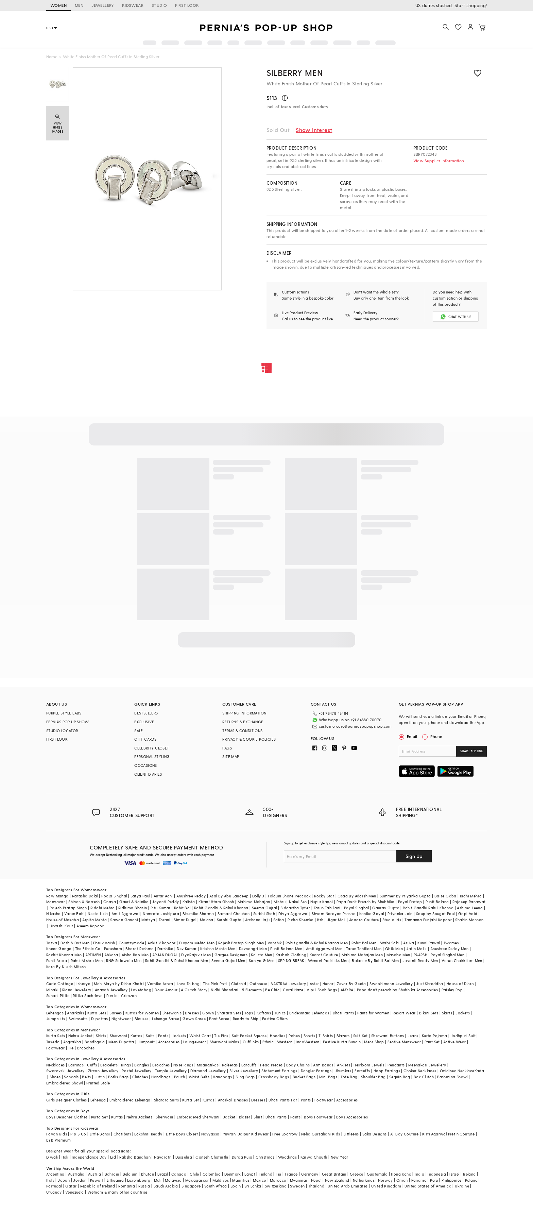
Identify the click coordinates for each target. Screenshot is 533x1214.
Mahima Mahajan (254, 901)
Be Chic (272, 990)
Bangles (141, 1065)
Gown (208, 1013)
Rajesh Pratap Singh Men (241, 943)
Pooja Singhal (114, 896)
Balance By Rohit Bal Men (375, 960)
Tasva (51, 943)
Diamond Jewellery (208, 1070)
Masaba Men (398, 954)
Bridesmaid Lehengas (309, 1013)
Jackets (462, 1013)
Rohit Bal (182, 908)
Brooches (85, 1048)
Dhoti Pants (343, 1013)
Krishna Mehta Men (218, 948)
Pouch (179, 1077)
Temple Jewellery (171, 1070)
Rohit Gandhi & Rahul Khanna (221, 908)
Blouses (142, 1018)
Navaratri (163, 1157)
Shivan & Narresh (84, 901)
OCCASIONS (145, 765)
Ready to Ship (246, 1018)
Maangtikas (208, 1065)
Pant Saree (219, 1018)
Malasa (206, 919)
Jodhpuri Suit (463, 1035)
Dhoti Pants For (283, 1100)
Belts (86, 1077)
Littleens (351, 1134)
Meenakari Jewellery (427, 1065)
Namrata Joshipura (161, 913)
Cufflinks (251, 1042)
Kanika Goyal (371, 913)
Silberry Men (294, 73)
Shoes (55, 1077)
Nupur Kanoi (321, 901)
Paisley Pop (452, 990)
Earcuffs (249, 1065)
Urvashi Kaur (61, 926)
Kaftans (264, 1013)
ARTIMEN (93, 954)
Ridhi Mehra (471, 896)
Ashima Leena (470, 908)
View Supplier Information (438, 160)
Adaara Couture (364, 919)
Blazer (244, 1117)
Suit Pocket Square (249, 1035)
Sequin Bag (399, 1077)
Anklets (343, 1065)
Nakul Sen (298, 901)
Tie (70, 1048)
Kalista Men (261, 954)
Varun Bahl (74, 913)
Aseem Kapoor (90, 926)
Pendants (396, 1065)
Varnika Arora (160, 983)
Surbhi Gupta (229, 919)
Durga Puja (242, 1157)
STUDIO (159, 5)
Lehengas (55, 1013)
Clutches (140, 1077)
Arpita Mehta (94, 919)
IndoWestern (307, 1042)
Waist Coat (200, 1035)
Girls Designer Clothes (66, 1100)
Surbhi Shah (264, 913)
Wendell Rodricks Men (328, 960)
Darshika (165, 948)
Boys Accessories (352, 1117)
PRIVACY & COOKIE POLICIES (249, 739)
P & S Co (78, 1134)
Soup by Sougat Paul (435, 913)
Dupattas (99, 1018)
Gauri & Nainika (134, 901)
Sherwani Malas (224, 1042)
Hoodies (277, 1035)
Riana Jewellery (76, 990)
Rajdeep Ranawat (469, 901)
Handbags (160, 1077)
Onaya (109, 901)
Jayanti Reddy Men (420, 960)
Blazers (343, 1035)
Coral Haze (293, 990)
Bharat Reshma (139, 948)
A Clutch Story (194, 990)
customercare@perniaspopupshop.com (355, 726)
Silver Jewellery (243, 1070)
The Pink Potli (215, 983)
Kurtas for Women (142, 1013)
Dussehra (183, 1157)
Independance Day (89, 1157)
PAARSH (420, 954)
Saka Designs (374, 1134)
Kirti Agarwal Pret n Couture (448, 1134)
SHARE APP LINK (471, 751)
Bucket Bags (304, 1077)
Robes (294, 1035)
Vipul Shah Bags (322, 990)
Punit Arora (56, 960)
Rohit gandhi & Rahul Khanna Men (317, 943)
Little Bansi (100, 1134)
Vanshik (275, 943)
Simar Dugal (185, 919)
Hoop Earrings (387, 1070)
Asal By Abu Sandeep (229, 896)
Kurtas (136, 1035)
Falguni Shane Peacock (289, 896)
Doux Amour (166, 990)
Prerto (112, 995)
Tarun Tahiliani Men (364, 948)
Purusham (113, 948)
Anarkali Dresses (233, 1100)
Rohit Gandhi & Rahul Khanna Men (176, 960)
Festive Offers (275, 1018)
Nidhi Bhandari (225, 990)
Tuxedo (52, 1042)
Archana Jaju (257, 919)
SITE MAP (230, 756)
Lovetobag (141, 990)
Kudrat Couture (324, 954)
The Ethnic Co (88, 948)
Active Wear (454, 1042)
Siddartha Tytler (295, 908)
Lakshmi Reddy (148, 1134)
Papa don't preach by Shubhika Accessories (397, 990)
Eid (113, 1157)
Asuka (408, 943)
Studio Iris (391, 919)
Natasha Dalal (85, 896)
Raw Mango (57, 896)
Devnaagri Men (253, 948)
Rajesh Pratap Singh (68, 908)
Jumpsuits (55, 1018)
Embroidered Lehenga (130, 1100)
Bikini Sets (428, 1013)
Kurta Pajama (434, 1035)
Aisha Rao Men (135, 954)
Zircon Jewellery (103, 1070)
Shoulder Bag (373, 1077)
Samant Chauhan (234, 913)
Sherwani (118, 1035)
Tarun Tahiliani (327, 908)
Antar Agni (163, 896)
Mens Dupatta (121, 1042)
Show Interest (314, 130)
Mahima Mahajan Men (362, 954)
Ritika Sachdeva (88, 995)
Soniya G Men (262, 960)
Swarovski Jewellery (65, 1070)
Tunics (280, 1013)
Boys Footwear (318, 1117)
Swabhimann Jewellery (391, 983)
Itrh (320, 919)
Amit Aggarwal (125, 913)
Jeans (413, 1035)
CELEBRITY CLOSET (151, 748)
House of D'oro (460, 983)
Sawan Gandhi (124, 919)
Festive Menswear (404, 1042)
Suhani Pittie (57, 995)
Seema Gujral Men (228, 960)
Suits (150, 1035)
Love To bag (188, 983)
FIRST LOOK (187, 5)
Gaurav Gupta (385, 908)
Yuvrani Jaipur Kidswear (246, 1134)
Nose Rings (183, 1065)
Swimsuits (78, 1018)
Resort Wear (404, 1013)
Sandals (71, 1077)
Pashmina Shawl (452, 1077)
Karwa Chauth (313, 1157)
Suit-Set (360, 1035)
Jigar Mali (336, 919)
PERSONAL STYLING (152, 756)
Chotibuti (122, 1134)
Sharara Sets (229, 1013)
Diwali (52, 1157)
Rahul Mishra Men (87, 960)
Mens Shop (374, 1042)
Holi (65, 1157)
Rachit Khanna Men (64, 954)
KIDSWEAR (132, 5)
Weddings (287, 1157)
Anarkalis (75, 1013)
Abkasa (111, 954)
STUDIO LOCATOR (62, 730)
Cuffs (92, 1065)
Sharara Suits (166, 1100)
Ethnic (268, 1042)
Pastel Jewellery (136, 1070)
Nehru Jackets (139, 1117)
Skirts (447, 1013)
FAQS (227, 748)
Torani (164, 919)
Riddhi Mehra (102, 908)
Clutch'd (238, 983)
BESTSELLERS (146, 713)
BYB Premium (58, 1140)
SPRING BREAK (291, 960)
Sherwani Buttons (387, 1035)
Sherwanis (172, 1013)
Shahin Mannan (469, 919)
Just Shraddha (429, 983)
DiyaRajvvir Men (196, 954)
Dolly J (258, 896)
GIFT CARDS (145, 739)
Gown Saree (194, 1018)
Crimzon (129, 995)
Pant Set (432, 1042)
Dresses (192, 1013)
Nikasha (53, 913)
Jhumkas (343, 1070)
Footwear (55, 1048)
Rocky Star (324, 896)
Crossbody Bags (273, 1077)
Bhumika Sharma (198, 913)
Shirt (258, 1117)
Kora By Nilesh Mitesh (66, 966)
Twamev (451, 943)
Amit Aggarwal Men (324, 948)
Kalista (189, 901)
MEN (79, 5)
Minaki (52, 990)
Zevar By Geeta (351, 983)
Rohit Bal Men (364, 943)
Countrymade (131, 943)
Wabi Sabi (390, 943)
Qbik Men (394, 948)
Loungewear (194, 1042)
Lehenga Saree (165, 1018)
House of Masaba (62, 919)
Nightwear (121, 1018)
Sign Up (414, 856)
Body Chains (298, 1065)
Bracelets (109, 1065)
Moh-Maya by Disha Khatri (119, 983)
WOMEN (58, 5)
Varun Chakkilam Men (462, 960)
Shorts (309, 1035)
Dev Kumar (187, 948)
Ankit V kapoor (162, 943)
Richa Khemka (301, 919)
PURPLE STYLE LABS (64, 713)
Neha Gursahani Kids (320, 1134)
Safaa (278, 919)
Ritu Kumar (161, 908)
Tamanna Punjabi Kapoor (428, 919)
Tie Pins (221, 1035)
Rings (126, 1065)
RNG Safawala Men (123, 960)
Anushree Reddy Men (449, 948)
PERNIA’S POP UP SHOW (67, 722)
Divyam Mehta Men (196, 943)
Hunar (328, 983)
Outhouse (258, 983)
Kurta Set (190, 1100)
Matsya (148, 919)
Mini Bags (328, 1077)
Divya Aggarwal (293, 913)
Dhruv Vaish (104, 943)
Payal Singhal (356, 908)
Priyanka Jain (400, 913)
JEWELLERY (102, 5)
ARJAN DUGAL (164, 954)
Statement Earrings (279, 1070)
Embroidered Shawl (64, 1083)
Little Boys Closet (182, 1134)
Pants (163, 1035)
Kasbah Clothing (291, 954)
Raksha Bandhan (135, 1157)
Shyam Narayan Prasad (334, 913)
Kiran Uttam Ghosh (216, 901)
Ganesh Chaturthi (211, 1157)
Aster (314, 983)
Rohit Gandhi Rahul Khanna (428, 908)
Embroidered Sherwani (198, 1117)
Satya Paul (140, 896)
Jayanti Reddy (165, 901)
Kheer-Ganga (58, 948)
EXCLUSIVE (144, 722)
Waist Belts (199, 1077)
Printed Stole (98, 1083)
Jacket (229, 1117)
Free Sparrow (285, 1134)
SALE (138, 730)
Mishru (280, 901)
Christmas (265, 1157)
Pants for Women (373, 1013)
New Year (339, 1157)
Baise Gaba (445, 896)
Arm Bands (323, 1065)
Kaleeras (230, 1065)
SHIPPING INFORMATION (244, 713)
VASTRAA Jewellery (288, 983)
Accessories (168, 1042)
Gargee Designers (230, 954)
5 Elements (252, 990)
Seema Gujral (264, 908)
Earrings (76, 1065)
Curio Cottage (59, 983)
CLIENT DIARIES (148, 774)
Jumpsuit (146, 1042)
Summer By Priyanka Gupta (405, 896)
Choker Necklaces (419, 1070)
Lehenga (98, 1100)
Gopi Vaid (468, 913)
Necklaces (55, 1065)
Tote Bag (349, 1077)
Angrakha (72, 1042)
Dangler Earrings (316, 1070)
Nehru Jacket (80, 1035)
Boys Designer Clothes (66, 1117)
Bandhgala (95, 1042)
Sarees (115, 1013)
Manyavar (55, 901)
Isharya (83, 983)
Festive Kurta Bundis (342, 1042)
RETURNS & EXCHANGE (242, 722)
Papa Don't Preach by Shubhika (366, 901)
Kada (479, 1070)
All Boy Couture (404, 1134)
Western (284, 1042)
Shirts (101, 1035)
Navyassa (210, 1134)
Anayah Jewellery (111, 990)
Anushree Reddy (191, 896)
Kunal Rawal (428, 943)
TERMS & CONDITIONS (242, 730)
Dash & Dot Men (75, 943)
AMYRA (347, 990)
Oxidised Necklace (457, 1070)
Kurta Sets (96, 1013)
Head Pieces (271, 1065)
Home (51, 56)
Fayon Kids (56, 1134)
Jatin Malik (416, 948)
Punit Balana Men (286, 948)
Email (408, 736)
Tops (248, 1013)
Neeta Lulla (98, 913)
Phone (435, 736)
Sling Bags (245, 1077)
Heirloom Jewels (369, 1065)
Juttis (99, 1077)
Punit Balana (437, 901)
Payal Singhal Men (447, 954)
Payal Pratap (410, 901)
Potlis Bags (118, 1077)
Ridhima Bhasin (132, 908)
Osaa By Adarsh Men (357, 896)
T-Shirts (326, 1035)
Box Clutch (424, 1077)
